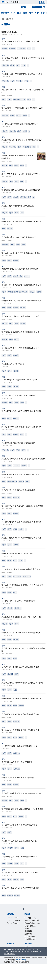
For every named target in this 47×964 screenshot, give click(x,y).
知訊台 (16, 943)
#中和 (25, 115)
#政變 (15, 658)
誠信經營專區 (22, 933)
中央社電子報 (17, 924)
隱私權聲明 (33, 933)
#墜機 (23, 244)
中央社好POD (28, 924)
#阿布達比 (19, 81)
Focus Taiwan (12, 911)
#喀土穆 (4, 323)
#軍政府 (10, 848)
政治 (19, 13)
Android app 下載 (24, 919)
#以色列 (10, 674)
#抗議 (22, 848)
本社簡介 (9, 930)
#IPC (21, 181)
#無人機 (18, 115)
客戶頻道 (17, 941)
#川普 (9, 99)
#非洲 (25, 131)
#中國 (16, 864)
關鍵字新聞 (9, 19)
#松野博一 (17, 608)
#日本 (9, 576)
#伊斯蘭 (10, 895)
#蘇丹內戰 (12, 48)
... (33, 48)
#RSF (22, 213)
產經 (37, 13)
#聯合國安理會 (18, 276)
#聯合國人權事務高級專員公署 (17, 292)
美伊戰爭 (5, 13)
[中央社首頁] (23, 7)
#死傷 (22, 165)
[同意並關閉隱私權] (45, 957)
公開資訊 (24, 930)
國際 (25, 13)
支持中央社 (37, 7)
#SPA (22, 879)
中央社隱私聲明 (21, 960)
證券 (43, 13)
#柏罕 (18, 65)
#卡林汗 (27, 276)
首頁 (3, 19)
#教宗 (15, 529)
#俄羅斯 (10, 864)
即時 (13, 13)
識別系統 (17, 930)
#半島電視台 (21, 48)
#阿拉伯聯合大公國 (19, 99)
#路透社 (21, 816)
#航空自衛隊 (27, 576)
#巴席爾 (21, 705)
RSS (30, 943)
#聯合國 (4, 48)
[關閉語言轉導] (45, 949)
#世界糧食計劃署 (25, 197)
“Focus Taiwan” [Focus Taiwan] (9, 953)
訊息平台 (32, 941)
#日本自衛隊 (17, 576)
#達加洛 (15, 197)
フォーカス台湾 (24, 911)
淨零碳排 (35, 922)
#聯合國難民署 (12, 481)
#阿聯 (26, 81)
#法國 (9, 560)
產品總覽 (9, 941)
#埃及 (29, 48)
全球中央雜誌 (21, 922)
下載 (42, 2)
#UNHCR (16, 466)
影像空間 (24, 941)
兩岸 (31, 13)
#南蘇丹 (15, 418)
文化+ (29, 922)
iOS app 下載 (11, 919)
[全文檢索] (44, 7)
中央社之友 (23, 943)
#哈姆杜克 (16, 497)
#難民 (28, 481)
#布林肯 (21, 737)
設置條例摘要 (33, 930)
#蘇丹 (29, 99)
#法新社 (31, 292)
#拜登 (20, 560)
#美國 (23, 65)
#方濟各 (21, 529)
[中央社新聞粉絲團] (6, 906)
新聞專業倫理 (11, 933)
